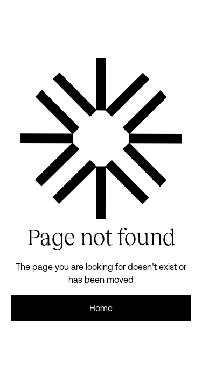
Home (101, 308)
